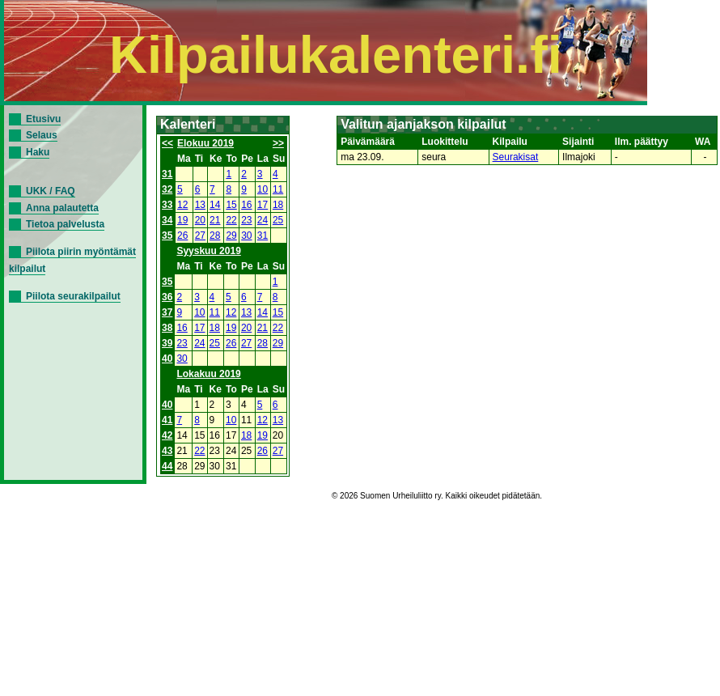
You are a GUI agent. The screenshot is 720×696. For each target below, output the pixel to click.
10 (262, 189)
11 (278, 189)
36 (167, 297)
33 (167, 204)
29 (231, 235)
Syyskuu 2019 (208, 251)
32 (167, 189)
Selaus (41, 135)
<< (167, 143)
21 (215, 220)
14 (215, 204)
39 (167, 343)
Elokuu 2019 (205, 143)
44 (167, 466)
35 (167, 235)
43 (167, 450)
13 (200, 204)
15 (231, 204)
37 (167, 312)
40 (167, 358)
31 (167, 174)
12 (182, 204)
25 (278, 220)
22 (231, 220)
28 (215, 235)
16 (246, 204)
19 (182, 220)
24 (262, 220)
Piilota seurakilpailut (73, 296)
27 (200, 235)
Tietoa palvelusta (65, 224)
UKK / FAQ (50, 191)
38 (167, 327)
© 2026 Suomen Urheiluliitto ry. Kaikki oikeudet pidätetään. (437, 495)
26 (182, 235)
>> (278, 143)
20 (200, 220)
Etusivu (43, 119)
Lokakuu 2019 (208, 374)
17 (262, 204)
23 (246, 220)
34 (167, 220)
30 (246, 235)
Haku (37, 152)
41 (167, 420)
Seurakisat (516, 157)
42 (167, 435)
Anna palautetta (62, 208)
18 (278, 204)
